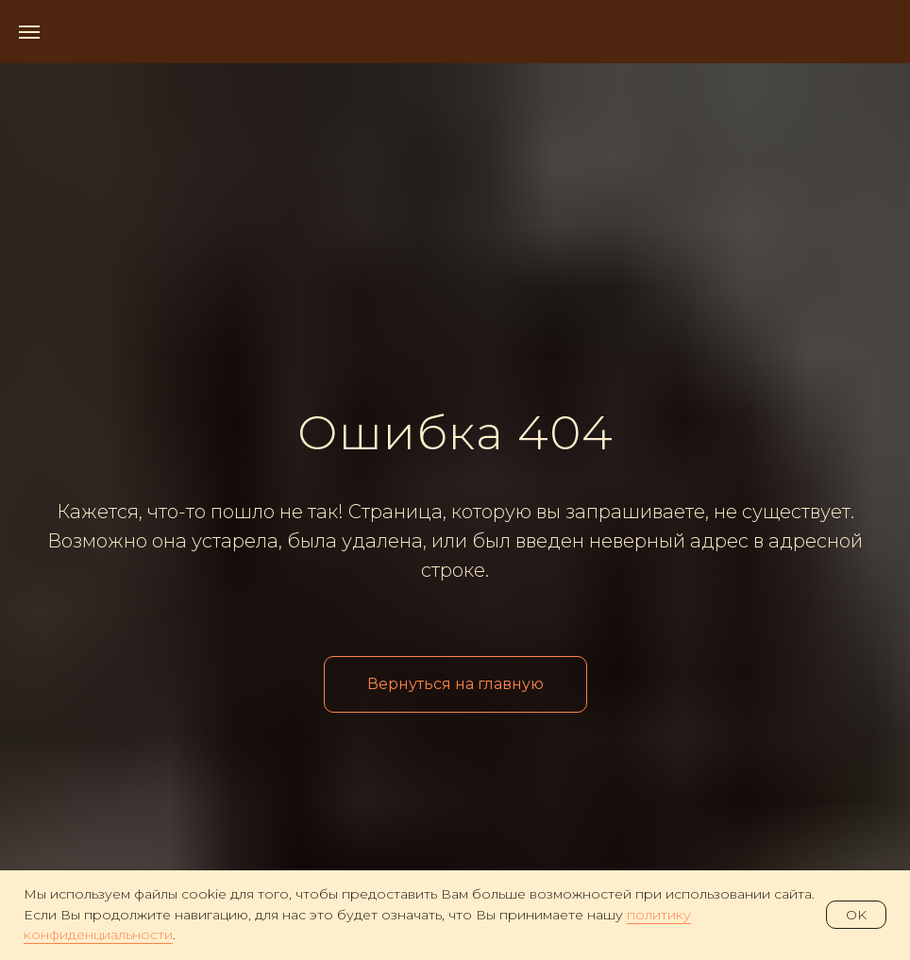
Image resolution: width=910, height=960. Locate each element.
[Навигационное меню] (29, 32)
